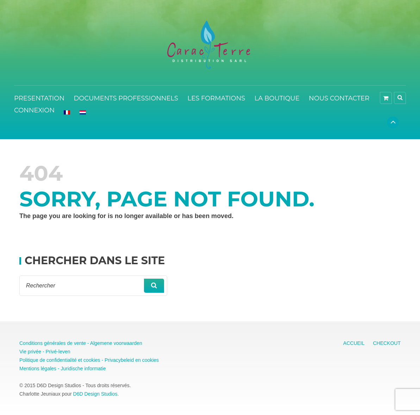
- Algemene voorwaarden (114, 343)
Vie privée (30, 351)
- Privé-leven (55, 351)
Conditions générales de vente (52, 343)
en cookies (146, 360)
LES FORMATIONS (216, 98)
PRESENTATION (39, 98)
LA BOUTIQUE (277, 98)
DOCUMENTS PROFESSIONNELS (126, 98)
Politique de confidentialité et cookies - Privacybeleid (76, 360)
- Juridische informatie (81, 368)
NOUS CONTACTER (339, 98)
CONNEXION (34, 110)
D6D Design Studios (95, 394)
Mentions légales (37, 368)
